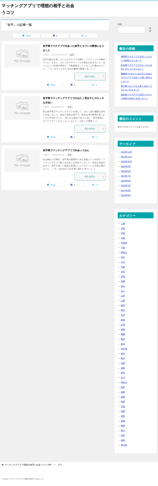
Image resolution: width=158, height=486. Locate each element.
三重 (123, 223)
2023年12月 (126, 152)
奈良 (123, 272)
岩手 (72, 55)
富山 (123, 286)
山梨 (123, 300)
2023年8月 (126, 171)
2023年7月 (126, 176)
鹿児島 (124, 445)
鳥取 (123, 440)
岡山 (123, 310)
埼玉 (123, 257)
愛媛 (123, 334)
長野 (123, 416)
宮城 (123, 276)
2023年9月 (126, 166)
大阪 (123, 267)
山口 (123, 291)
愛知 (123, 339)
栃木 (123, 358)
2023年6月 (126, 181)
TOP (28, 465)
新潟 (123, 344)
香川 (123, 430)
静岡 (123, 426)
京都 (123, 228)
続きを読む (94, 76)
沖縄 (123, 363)
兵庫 (123, 238)
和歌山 (124, 252)
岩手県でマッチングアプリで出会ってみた (66, 150)
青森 (123, 421)
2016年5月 (126, 195)
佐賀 (123, 233)
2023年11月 (126, 157)
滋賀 (123, 368)
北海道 (124, 243)
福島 (123, 397)
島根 (123, 320)
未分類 (124, 349)
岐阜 (123, 305)
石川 (123, 377)
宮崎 (123, 281)
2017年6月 (126, 190)
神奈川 (124, 382)
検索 (120, 24)
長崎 (123, 411)
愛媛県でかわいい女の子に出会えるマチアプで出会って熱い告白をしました (136, 77)
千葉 (123, 247)
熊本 (123, 373)
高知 (123, 435)
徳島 (123, 329)
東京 (123, 353)
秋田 (123, 401)
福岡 (123, 392)
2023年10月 (126, 161)
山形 (123, 296)
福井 (123, 387)
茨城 (123, 406)
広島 (123, 324)
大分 (123, 262)
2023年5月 (126, 185)
